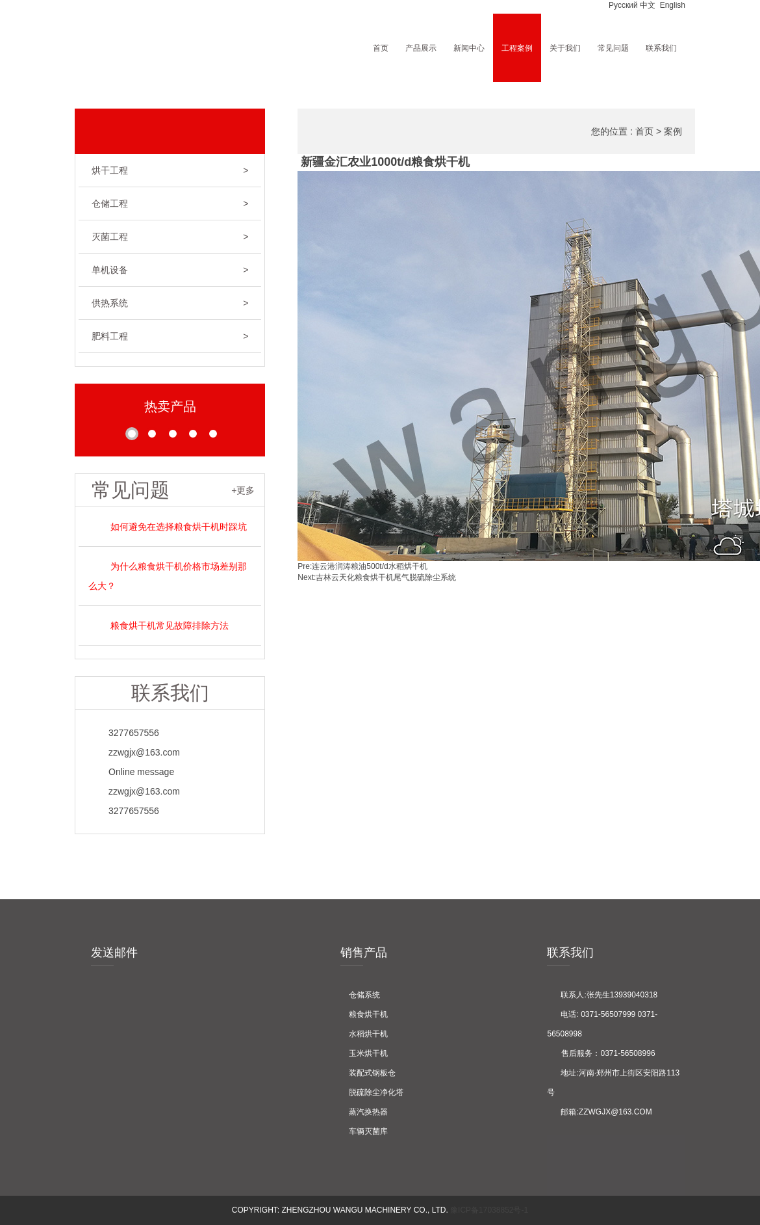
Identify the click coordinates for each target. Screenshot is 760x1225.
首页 (380, 48)
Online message (131, 772)
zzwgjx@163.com (134, 752)
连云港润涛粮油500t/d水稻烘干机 (369, 566)
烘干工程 (170, 170)
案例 (673, 131)
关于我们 (565, 48)
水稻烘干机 (364, 1033)
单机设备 (170, 269)
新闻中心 (469, 48)
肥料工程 (170, 336)
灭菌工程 (170, 236)
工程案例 (517, 48)
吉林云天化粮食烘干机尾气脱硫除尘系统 (386, 577)
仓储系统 (360, 994)
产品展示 (421, 48)
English (671, 5)
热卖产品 (170, 406)
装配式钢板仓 (368, 1072)
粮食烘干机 (364, 1014)
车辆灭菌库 (364, 1131)
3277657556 (123, 733)
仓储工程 (170, 203)
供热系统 (170, 303)
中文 (647, 5)
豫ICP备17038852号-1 (488, 1210)
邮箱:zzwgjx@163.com (599, 1111)
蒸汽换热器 (364, 1111)
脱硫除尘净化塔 (371, 1092)
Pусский (622, 5)
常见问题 (613, 48)
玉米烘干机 (364, 1053)
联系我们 (661, 48)
